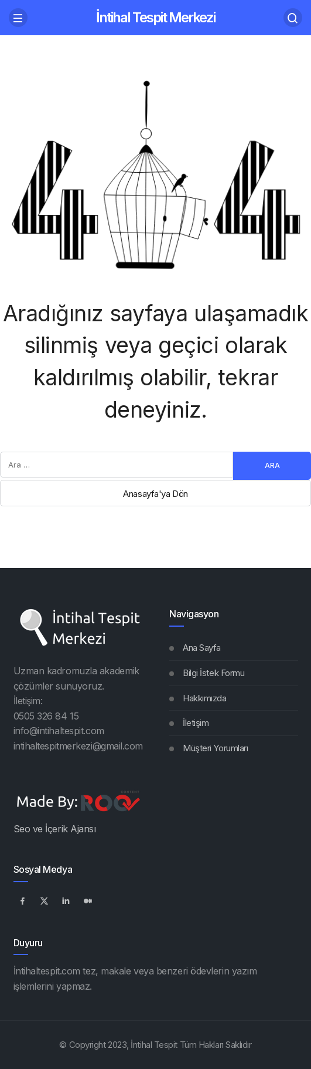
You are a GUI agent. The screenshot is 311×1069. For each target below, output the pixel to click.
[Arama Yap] (292, 17)
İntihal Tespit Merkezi (155, 17)
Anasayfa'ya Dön (155, 493)
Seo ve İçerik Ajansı (54, 829)
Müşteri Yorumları (215, 748)
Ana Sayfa (202, 647)
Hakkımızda (205, 698)
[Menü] (18, 17)
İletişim (196, 722)
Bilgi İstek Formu (213, 672)
